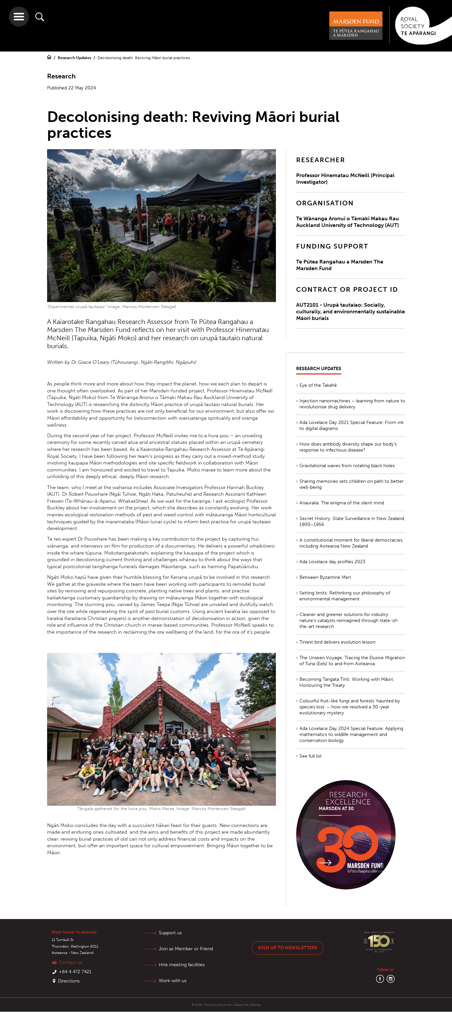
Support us (170, 933)
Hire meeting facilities (182, 965)
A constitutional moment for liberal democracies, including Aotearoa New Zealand (351, 543)
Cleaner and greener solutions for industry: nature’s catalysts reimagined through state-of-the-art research (349, 620)
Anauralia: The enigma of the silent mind (341, 503)
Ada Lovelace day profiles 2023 (332, 562)
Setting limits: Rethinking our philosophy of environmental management (344, 596)
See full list (310, 756)
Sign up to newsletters (287, 948)
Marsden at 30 (336, 808)
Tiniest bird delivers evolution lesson (337, 642)
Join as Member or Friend (186, 949)
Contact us (70, 962)
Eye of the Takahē (318, 385)
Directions (69, 981)
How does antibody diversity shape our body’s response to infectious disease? (348, 447)
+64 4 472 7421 (75, 972)
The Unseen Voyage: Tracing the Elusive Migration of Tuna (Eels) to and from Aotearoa (352, 661)
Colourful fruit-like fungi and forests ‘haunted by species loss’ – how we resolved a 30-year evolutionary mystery (349, 707)
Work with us (172, 980)
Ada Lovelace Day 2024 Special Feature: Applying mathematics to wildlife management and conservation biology (351, 734)
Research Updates (75, 57)
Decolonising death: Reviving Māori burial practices (143, 57)
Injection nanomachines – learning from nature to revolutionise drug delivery (352, 404)
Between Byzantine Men (325, 577)
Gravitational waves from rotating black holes (347, 465)
